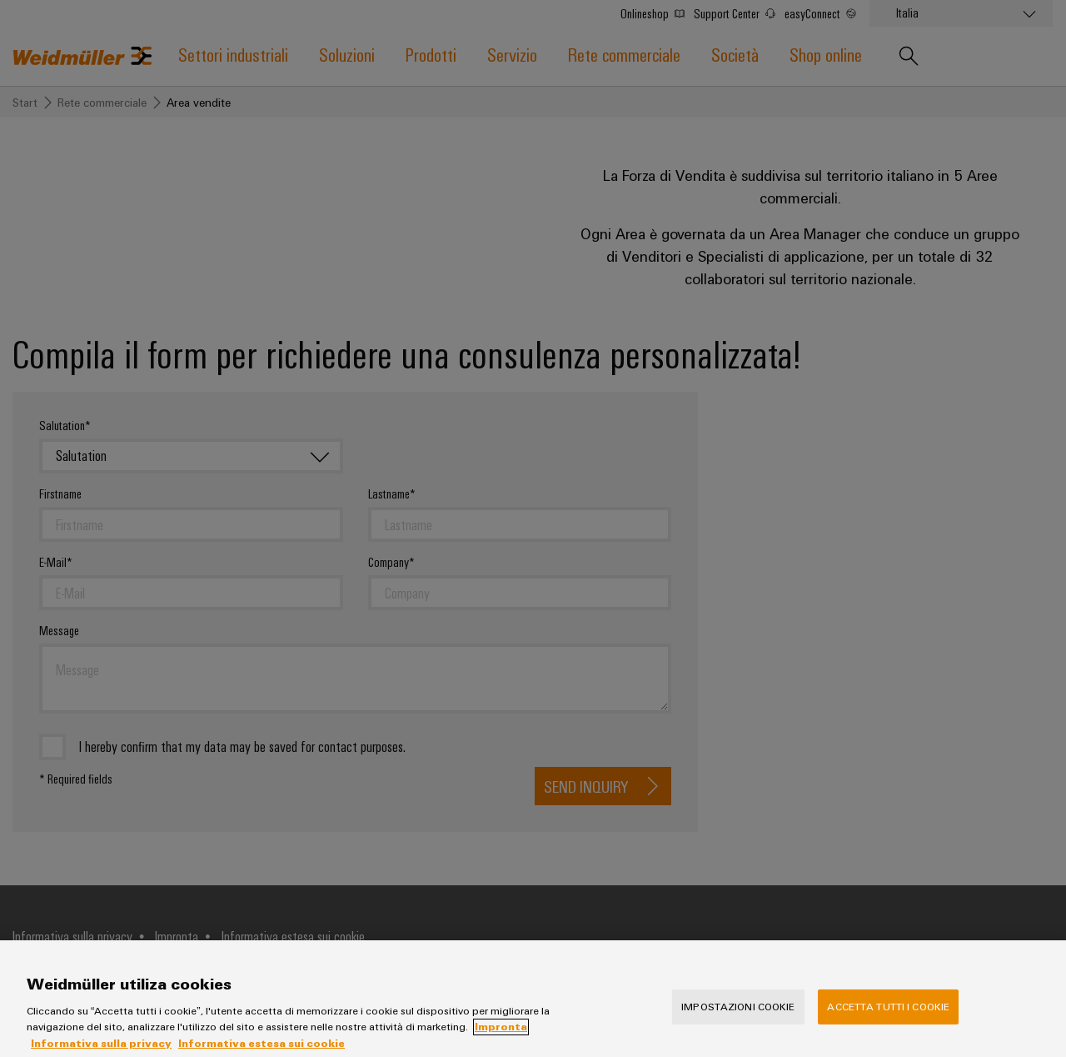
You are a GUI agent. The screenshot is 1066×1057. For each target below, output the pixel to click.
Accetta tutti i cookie (888, 1022)
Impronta (501, 1042)
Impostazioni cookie (738, 1022)
